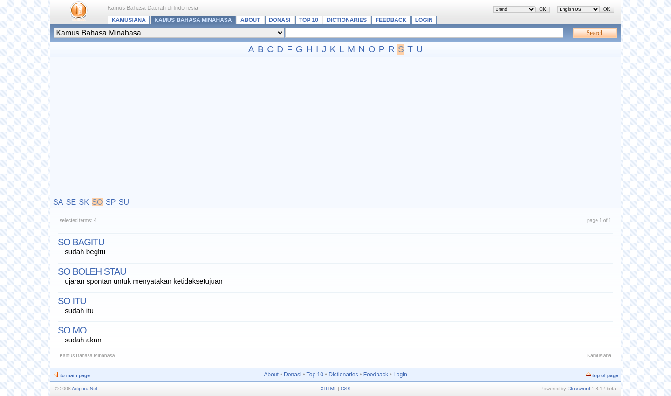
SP (111, 202)
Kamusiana (129, 20)
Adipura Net (84, 388)
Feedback (391, 20)
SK (84, 202)
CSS (345, 388)
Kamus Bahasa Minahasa (193, 20)
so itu (72, 301)
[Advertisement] (335, 128)
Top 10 (308, 20)
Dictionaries (347, 20)
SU (124, 202)
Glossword (578, 388)
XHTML (329, 388)
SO (97, 202)
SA (58, 202)
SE (71, 202)
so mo (72, 330)
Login (424, 20)
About (250, 20)
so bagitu (81, 242)
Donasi (280, 20)
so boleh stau (92, 271)
